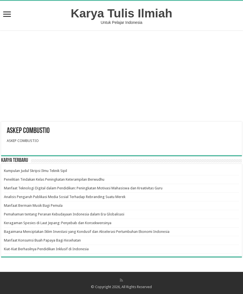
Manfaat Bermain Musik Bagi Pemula (33, 205)
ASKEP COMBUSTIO (23, 141)
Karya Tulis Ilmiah (121, 13)
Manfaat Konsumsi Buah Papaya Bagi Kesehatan (42, 240)
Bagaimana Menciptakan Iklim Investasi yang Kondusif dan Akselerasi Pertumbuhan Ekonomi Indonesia (86, 231)
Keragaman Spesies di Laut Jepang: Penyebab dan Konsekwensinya (57, 223)
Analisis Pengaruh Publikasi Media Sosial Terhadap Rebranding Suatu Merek (64, 197)
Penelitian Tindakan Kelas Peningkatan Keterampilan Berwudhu (54, 179)
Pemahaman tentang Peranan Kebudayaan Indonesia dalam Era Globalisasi (64, 214)
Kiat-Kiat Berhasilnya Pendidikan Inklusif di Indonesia (46, 249)
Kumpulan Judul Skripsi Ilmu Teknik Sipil (35, 171)
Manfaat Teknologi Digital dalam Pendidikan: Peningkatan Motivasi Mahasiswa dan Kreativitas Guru (83, 188)
